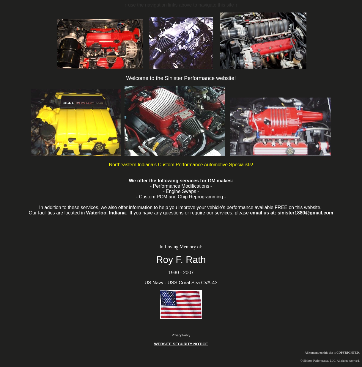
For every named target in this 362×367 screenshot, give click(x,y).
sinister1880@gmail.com (305, 212)
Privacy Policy (181, 335)
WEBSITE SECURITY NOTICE (181, 344)
